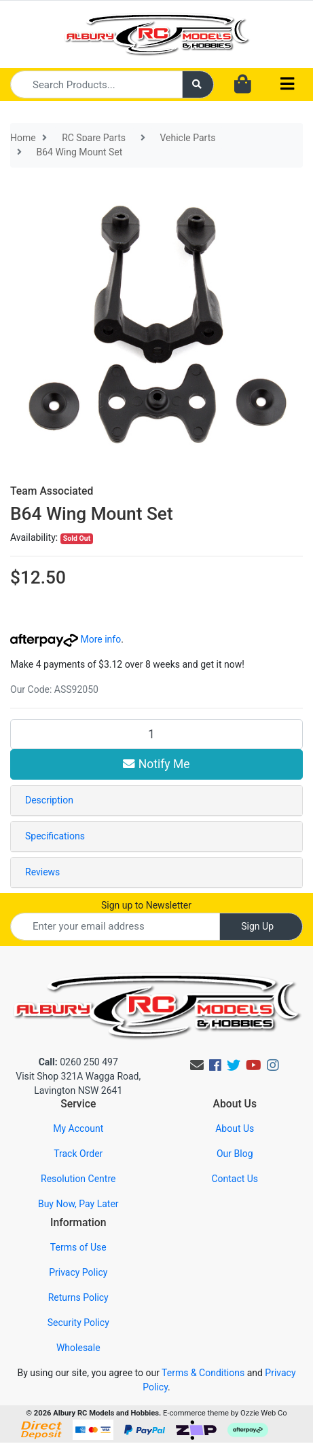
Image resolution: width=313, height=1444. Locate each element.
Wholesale (78, 1347)
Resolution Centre (78, 1178)
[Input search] (96, 84)
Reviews (42, 872)
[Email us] (197, 1065)
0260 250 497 (78, 1062)
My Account (78, 1128)
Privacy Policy (78, 1272)
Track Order (78, 1153)
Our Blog (235, 1153)
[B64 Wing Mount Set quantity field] (156, 734)
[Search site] (198, 84)
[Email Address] (115, 926)
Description (49, 800)
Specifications (55, 836)
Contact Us (234, 1178)
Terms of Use (78, 1247)
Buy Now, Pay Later (78, 1203)
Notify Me (156, 764)
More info (65, 639)
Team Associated (51, 490)
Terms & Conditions (203, 1372)
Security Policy (78, 1322)
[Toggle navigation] (287, 84)
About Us (234, 1128)
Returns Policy (78, 1297)
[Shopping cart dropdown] (242, 85)
